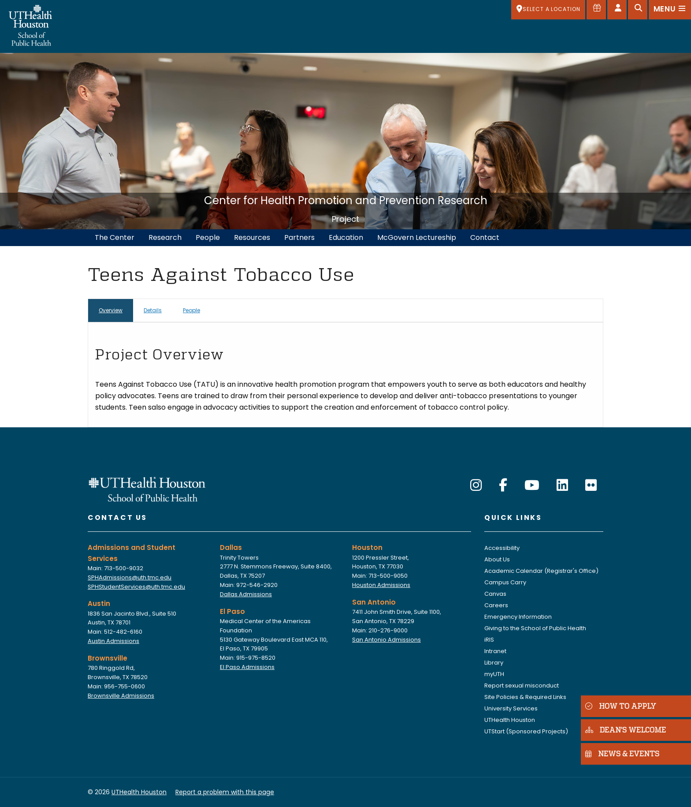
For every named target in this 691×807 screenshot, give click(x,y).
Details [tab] (153, 310)
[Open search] (637, 9)
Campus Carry (505, 582)
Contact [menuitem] (484, 237)
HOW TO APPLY (620, 706)
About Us (497, 559)
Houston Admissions (381, 585)
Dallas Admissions (246, 594)
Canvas (495, 594)
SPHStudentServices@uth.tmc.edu (136, 587)
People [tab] (191, 310)
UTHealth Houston (509, 720)
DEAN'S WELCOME (625, 729)
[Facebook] (503, 485)
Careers (496, 605)
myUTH (494, 674)
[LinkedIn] (562, 485)
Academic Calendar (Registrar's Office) (541, 571)
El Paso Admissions (247, 667)
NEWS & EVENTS (622, 753)
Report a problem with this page (224, 792)
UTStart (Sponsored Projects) (526, 731)
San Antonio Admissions (386, 639)
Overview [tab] (111, 310)
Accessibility (502, 548)
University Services (511, 708)
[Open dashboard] (617, 9)
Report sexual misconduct (521, 685)
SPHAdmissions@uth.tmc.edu (129, 577)
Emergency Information (518, 617)
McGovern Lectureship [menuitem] (416, 237)
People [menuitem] (208, 237)
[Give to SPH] (596, 9)
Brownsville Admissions (121, 695)
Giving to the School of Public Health (535, 628)
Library (493, 662)
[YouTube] (531, 485)
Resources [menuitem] (252, 237)
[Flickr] (591, 485)
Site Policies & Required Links (525, 697)
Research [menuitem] (165, 237)
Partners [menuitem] (299, 237)
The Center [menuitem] (114, 237)
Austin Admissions (113, 641)
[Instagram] (476, 485)
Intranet (495, 651)
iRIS (489, 639)
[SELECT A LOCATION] (548, 9)
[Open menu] (670, 9)
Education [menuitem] (346, 237)
